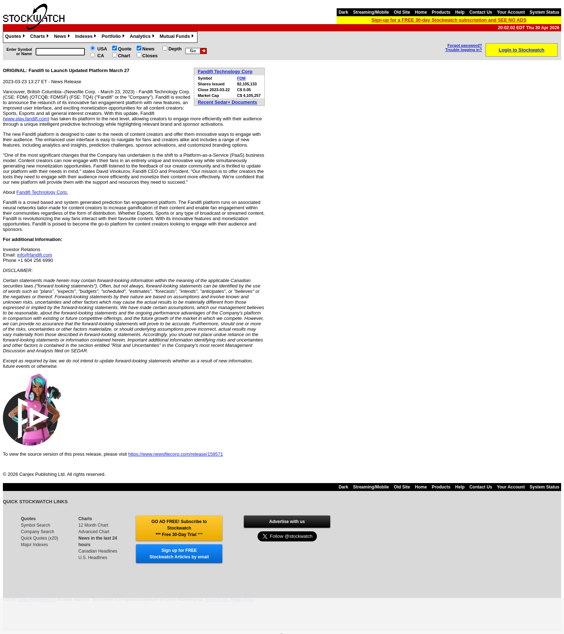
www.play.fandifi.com (25, 118)
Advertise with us (287, 521)
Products (441, 12)
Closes (150, 55)
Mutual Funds (178, 37)
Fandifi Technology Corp (225, 71)
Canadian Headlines (97, 551)
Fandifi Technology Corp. (42, 192)
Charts (40, 37)
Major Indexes (34, 544)
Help (460, 12)
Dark (343, 12)
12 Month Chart (93, 525)
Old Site (402, 12)
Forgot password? (464, 45)
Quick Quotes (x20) (39, 538)
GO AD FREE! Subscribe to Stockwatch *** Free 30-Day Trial (179, 528)
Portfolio (113, 37)
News (63, 37)
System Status (544, 12)
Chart (124, 55)
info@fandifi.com (34, 255)
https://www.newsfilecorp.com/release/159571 (175, 454)
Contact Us (480, 12)
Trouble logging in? (463, 50)
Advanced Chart (93, 531)
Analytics (143, 37)
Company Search (37, 531)
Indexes (86, 37)
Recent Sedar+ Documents (227, 102)
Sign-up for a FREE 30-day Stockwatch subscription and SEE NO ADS (449, 20)
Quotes (16, 37)
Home (421, 12)
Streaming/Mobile (371, 12)
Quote (125, 49)
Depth (175, 49)
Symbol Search (35, 525)
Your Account (511, 12)
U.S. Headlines (92, 557)
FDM (241, 78)
